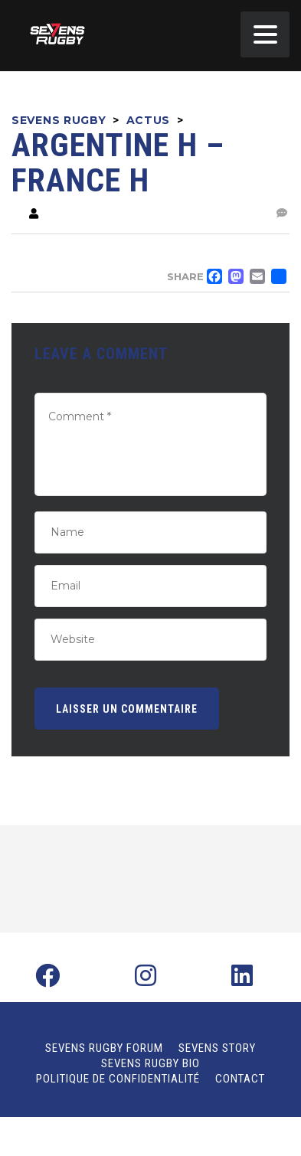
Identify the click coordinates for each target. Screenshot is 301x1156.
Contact (240, 1079)
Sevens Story (217, 1048)
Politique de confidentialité (118, 1079)
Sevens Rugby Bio (150, 1063)
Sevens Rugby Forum (104, 1048)
